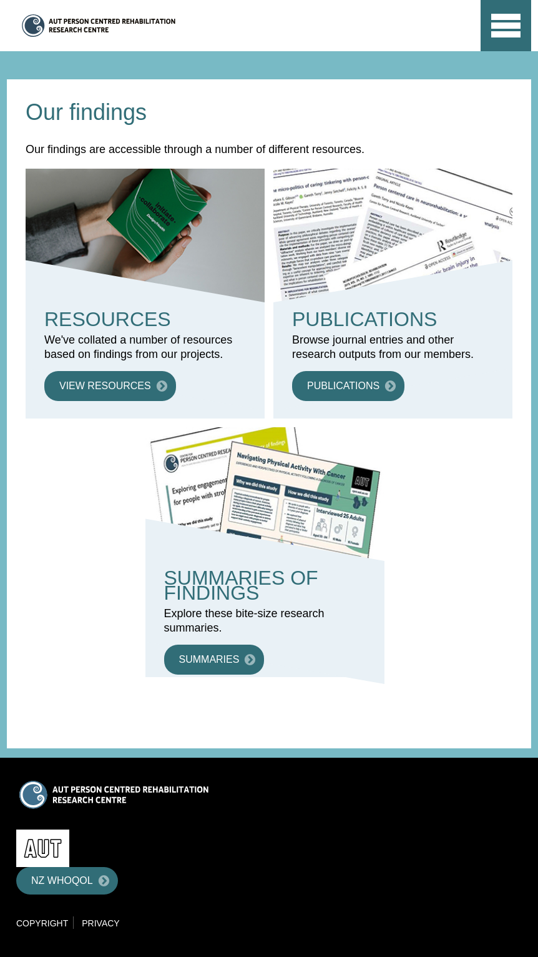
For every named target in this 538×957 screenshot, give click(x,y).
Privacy (100, 923)
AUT (445, 38)
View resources (105, 385)
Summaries (209, 659)
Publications (343, 385)
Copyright (42, 923)
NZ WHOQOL (62, 880)
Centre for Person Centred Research (139, 25)
